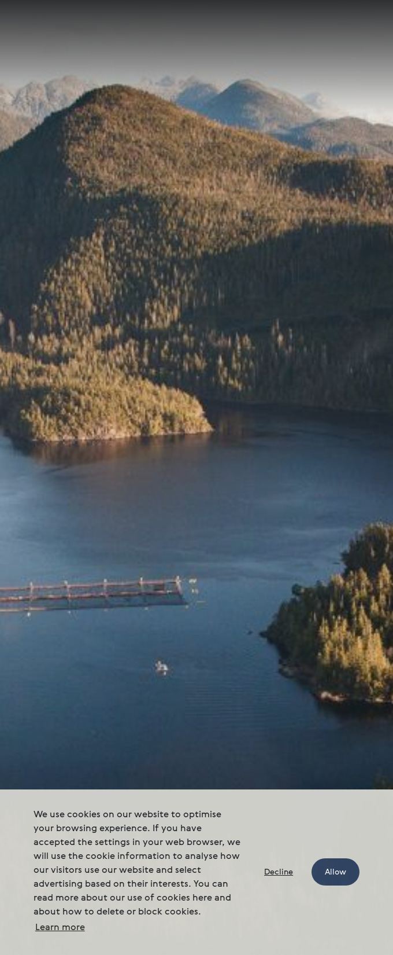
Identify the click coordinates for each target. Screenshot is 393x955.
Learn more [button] (60, 927)
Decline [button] (278, 872)
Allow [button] (335, 872)
